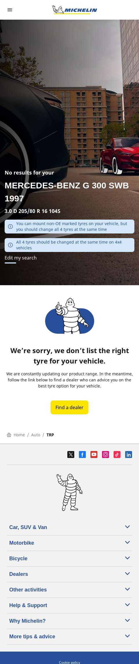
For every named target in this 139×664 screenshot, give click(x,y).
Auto (35, 434)
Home (16, 434)
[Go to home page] (75, 10)
